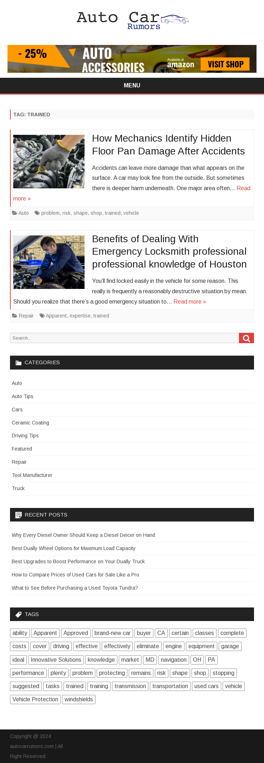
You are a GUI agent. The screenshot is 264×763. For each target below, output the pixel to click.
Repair (26, 316)
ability (19, 633)
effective (87, 646)
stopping (223, 673)
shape (80, 213)
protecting (112, 673)
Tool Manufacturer (32, 475)
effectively (117, 646)
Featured (22, 449)
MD (150, 660)
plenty (58, 673)
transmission (130, 686)
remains (141, 673)
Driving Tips (25, 435)
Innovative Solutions (56, 660)
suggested (25, 686)
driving (61, 646)
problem (50, 213)
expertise (80, 316)
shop (96, 213)
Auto (24, 213)
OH (197, 660)
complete (232, 633)
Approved (76, 633)
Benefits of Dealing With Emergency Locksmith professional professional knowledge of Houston (169, 251)
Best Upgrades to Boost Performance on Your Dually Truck (78, 561)
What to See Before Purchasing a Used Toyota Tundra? (75, 588)
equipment (201, 646)
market (130, 660)
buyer (144, 633)
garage (230, 646)
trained (113, 213)
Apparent (56, 316)
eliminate (148, 646)
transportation (170, 686)
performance (28, 673)
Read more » (189, 302)
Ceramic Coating (30, 423)
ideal (18, 660)
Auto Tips (23, 396)
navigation (174, 660)
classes (204, 633)
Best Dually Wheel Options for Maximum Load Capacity (74, 548)
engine (174, 646)
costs (19, 646)
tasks (53, 686)
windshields (79, 699)
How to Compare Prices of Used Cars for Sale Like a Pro (75, 575)
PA (211, 660)
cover (40, 646)
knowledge (101, 660)
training (99, 686)
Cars (17, 409)
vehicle (131, 213)
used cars (206, 686)
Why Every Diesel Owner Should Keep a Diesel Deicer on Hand (83, 535)
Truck (18, 488)
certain (180, 633)
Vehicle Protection (35, 699)
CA (161, 633)
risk (66, 213)
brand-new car (113, 633)
